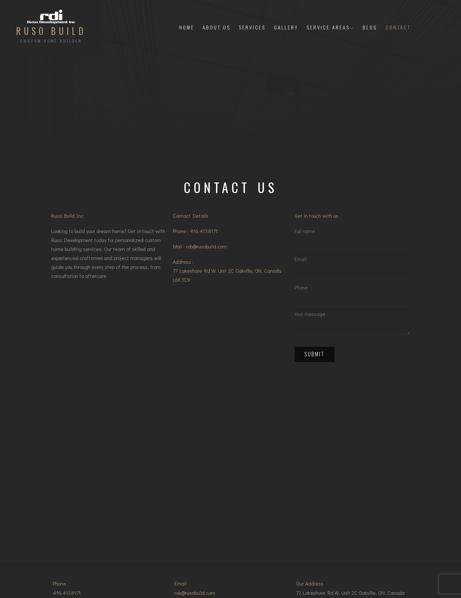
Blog (370, 27)
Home (186, 27)
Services (252, 27)
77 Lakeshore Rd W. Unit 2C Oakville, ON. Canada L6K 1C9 (227, 275)
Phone (352, 297)
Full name (352, 241)
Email (352, 269)
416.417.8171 (204, 231)
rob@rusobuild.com (206, 246)
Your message (352, 325)
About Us (216, 27)
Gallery (286, 27)
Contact (398, 27)
